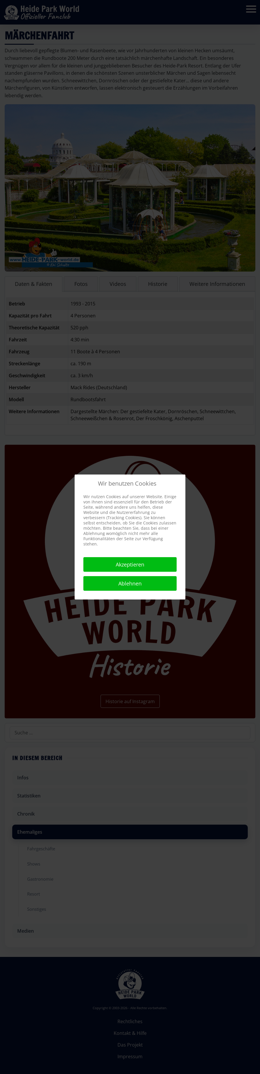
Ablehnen (130, 583)
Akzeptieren (130, 564)
